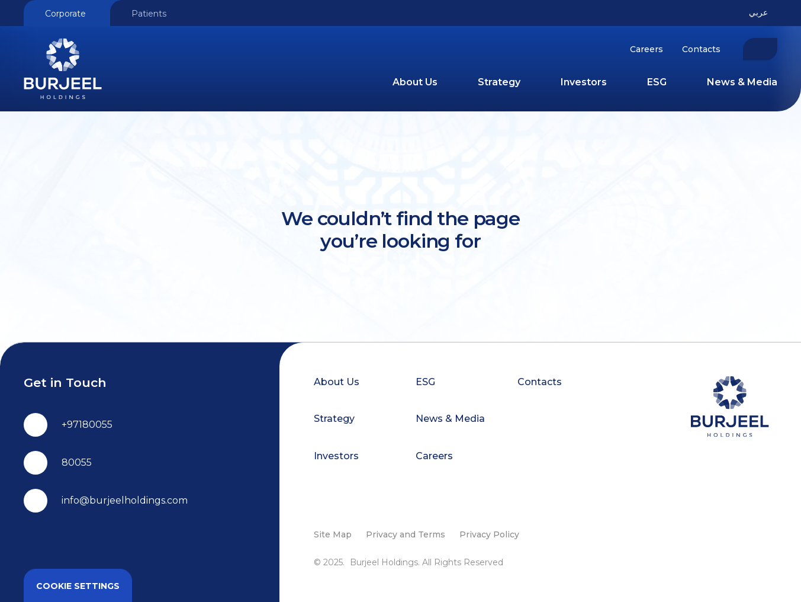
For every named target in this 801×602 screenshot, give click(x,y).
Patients (148, 13)
